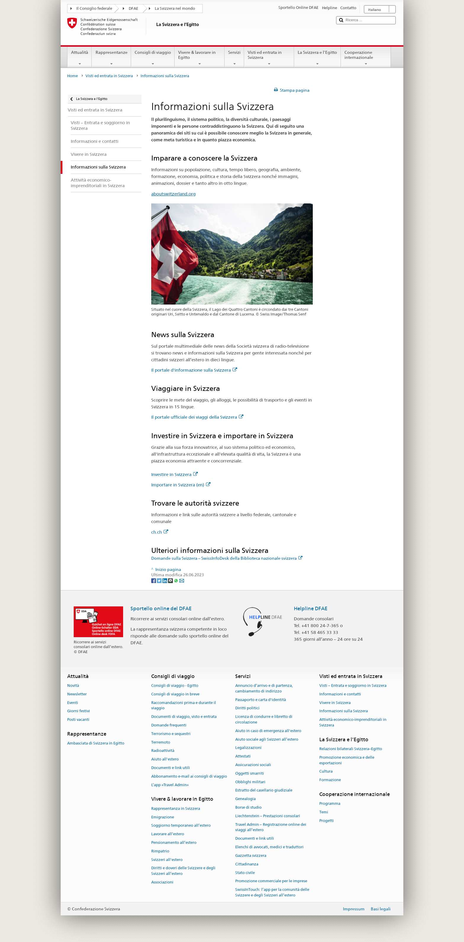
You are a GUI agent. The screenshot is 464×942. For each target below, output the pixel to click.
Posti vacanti (78, 719)
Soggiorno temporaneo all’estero (181, 825)
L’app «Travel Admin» (170, 785)
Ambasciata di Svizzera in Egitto (95, 743)
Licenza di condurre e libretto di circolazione (263, 719)
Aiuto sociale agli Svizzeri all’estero (266, 739)
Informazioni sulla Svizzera (343, 711)
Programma (329, 804)
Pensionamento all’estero (173, 842)
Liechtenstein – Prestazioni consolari (267, 816)
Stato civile (245, 872)
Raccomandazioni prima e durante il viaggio (183, 705)
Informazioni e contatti (340, 694)
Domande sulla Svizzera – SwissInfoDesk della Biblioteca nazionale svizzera (226, 558)
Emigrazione (162, 817)
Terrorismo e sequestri (171, 733)
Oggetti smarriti (249, 773)
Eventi (72, 702)
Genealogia (245, 799)
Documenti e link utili (170, 767)
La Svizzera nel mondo (175, 8)
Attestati (243, 756)
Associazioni (162, 882)
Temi (323, 812)
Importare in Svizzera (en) (180, 485)
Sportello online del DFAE (161, 608)
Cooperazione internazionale (366, 58)
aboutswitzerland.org (173, 194)
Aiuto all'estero (165, 759)
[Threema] (171, 580)
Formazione (330, 780)
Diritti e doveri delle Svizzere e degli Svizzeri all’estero (183, 871)
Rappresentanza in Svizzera (175, 808)
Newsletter (77, 694)
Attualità (79, 58)
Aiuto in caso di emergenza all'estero (268, 731)
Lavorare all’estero (167, 834)
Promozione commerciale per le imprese (271, 881)
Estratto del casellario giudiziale (263, 790)
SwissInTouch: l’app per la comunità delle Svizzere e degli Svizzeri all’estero (272, 892)
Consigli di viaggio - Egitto (174, 685)
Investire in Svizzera (174, 474)
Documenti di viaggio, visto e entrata (184, 716)
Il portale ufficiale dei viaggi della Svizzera (197, 417)
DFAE (133, 8)
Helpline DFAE (311, 608)
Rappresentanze (111, 58)
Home (72, 76)
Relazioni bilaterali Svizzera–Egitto (350, 749)
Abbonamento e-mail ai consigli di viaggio (189, 776)
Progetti (326, 820)
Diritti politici (247, 708)
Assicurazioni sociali (253, 765)
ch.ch (159, 532)
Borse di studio (248, 807)
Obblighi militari (250, 782)
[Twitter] (159, 580)
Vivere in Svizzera (335, 702)
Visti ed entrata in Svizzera (269, 58)
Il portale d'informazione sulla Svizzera (194, 370)
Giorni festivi (78, 711)
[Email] (181, 580)
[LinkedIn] (165, 580)
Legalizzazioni (248, 748)
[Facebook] (154, 580)
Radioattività (162, 751)
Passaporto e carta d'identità (260, 699)
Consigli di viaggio (152, 58)
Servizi (234, 58)
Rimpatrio (160, 851)
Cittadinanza (246, 864)
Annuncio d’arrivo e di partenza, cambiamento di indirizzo (264, 688)
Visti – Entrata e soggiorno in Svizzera (352, 685)
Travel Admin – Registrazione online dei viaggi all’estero (270, 827)
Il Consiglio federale (94, 8)
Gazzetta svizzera (250, 855)
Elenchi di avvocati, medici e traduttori (269, 847)
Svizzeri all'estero (167, 859)
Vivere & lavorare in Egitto (199, 58)
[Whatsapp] (176, 580)
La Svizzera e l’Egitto (317, 58)
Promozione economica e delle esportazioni (346, 760)
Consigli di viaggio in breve (175, 694)
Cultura (326, 771)
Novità (73, 685)
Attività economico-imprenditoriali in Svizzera (352, 722)
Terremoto (160, 742)
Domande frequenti (168, 725)
